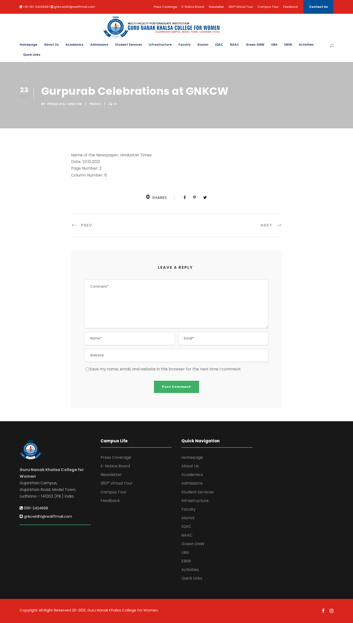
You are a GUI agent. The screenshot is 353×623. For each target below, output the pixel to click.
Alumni (202, 44)
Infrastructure (160, 44)
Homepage (28, 44)
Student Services (128, 44)
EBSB (288, 44)
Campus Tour (268, 7)
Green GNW (255, 44)
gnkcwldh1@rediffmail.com (46, 516)
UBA (274, 44)
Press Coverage (165, 7)
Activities (306, 44)
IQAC (219, 44)
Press (95, 104)
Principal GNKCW (64, 104)
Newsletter (216, 7)
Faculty (184, 44)
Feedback (290, 7)
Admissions (99, 44)
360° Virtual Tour (240, 7)
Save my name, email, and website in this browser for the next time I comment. (165, 369)
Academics (74, 44)
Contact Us (318, 7)
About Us (51, 44)
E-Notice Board (193, 7)
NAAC (234, 44)
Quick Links (31, 55)
